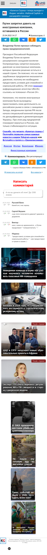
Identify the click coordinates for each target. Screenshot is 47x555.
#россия (8, 146)
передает (38, 85)
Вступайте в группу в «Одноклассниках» (23, 140)
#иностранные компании (23, 150)
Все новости (36, 172)
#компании (27, 146)
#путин (16, 146)
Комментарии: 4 (37, 35)
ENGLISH (13, 3)
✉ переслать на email (13, 172)
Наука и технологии (36, 249)
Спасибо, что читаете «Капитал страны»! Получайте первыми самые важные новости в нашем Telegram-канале (23, 134)
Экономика (40, 284)
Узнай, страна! (38, 324)
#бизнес (39, 146)
